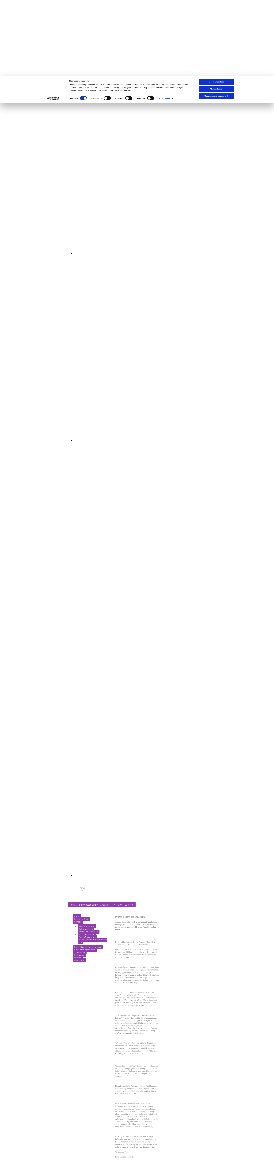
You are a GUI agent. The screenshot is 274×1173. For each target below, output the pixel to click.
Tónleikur (115, 904)
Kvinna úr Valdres (87, 926)
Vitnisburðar (79, 952)
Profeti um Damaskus (88, 931)
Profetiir (77, 921)
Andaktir (104, 904)
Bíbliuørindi (79, 955)
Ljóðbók (77, 957)
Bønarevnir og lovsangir (84, 949)
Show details (164, 22)
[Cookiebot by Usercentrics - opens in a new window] (53, 22)
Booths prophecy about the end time (92, 941)
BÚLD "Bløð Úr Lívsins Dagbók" (87, 947)
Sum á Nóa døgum (87, 937)
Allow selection (216, 13)
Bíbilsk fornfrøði (81, 919)
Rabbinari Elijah (86, 929)
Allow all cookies (216, 6)
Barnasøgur (79, 960)
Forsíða (73, 904)
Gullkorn (129, 904)
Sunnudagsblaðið (87, 904)
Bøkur (77, 916)
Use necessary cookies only (216, 20)
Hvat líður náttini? (87, 934)
